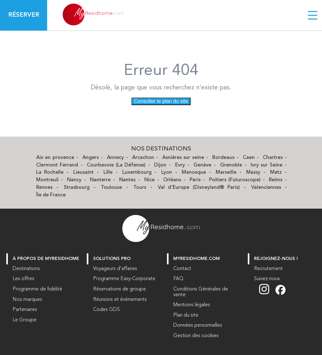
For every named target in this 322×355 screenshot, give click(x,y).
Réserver (23, 15)
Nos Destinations (161, 149)
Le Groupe (24, 320)
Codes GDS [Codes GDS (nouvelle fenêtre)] (106, 309)
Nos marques (27, 299)
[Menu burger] (312, 15)
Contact (182, 268)
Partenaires (25, 309)
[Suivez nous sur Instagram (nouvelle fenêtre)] (267, 293)
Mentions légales (191, 304)
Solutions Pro (111, 258)
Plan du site (185, 315)
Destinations (26, 268)
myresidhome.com (196, 258)
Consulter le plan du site (161, 101)
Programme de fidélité (37, 289)
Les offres (23, 278)
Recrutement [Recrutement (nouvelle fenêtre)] (268, 268)
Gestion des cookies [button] (196, 335)
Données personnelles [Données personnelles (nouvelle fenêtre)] (197, 325)
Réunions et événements (120, 299)
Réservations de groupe (119, 289)
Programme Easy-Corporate (124, 278)
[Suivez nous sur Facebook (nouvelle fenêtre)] (280, 293)
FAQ (178, 278)
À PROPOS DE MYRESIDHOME (46, 258)
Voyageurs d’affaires (115, 268)
